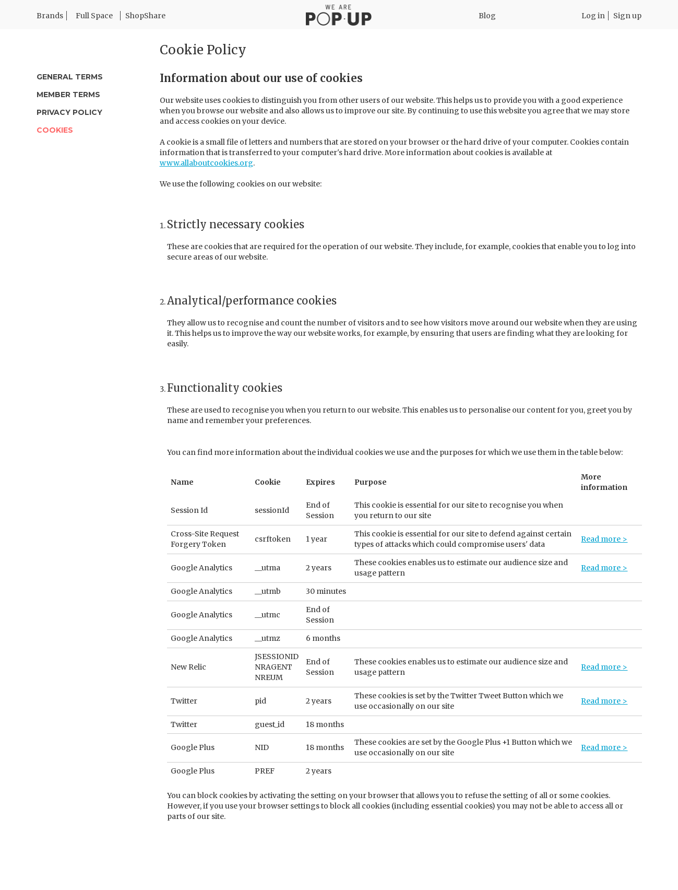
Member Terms (68, 94)
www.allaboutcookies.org (206, 163)
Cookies (55, 130)
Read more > (604, 539)
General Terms (70, 76)
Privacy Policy (69, 112)
